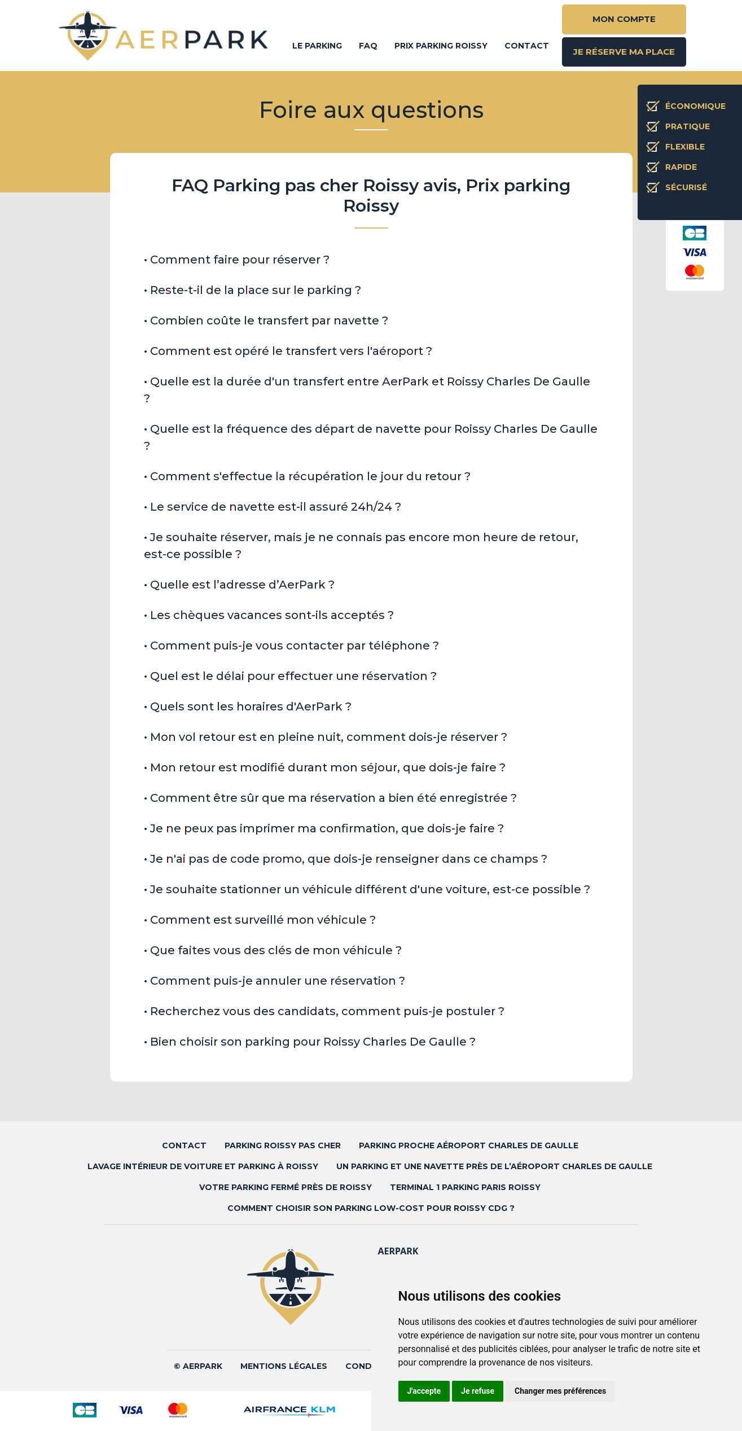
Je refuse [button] (477, 1390)
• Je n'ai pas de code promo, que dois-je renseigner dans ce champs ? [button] (345, 859)
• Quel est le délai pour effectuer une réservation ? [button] (290, 676)
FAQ (368, 46)
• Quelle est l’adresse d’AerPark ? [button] (239, 584)
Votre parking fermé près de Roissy (285, 1187)
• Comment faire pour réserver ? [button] (237, 259)
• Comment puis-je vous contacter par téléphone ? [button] (291, 645)
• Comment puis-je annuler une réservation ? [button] (274, 980)
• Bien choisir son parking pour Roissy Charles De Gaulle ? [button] (310, 1041)
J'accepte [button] (424, 1390)
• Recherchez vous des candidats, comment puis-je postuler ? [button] (324, 1011)
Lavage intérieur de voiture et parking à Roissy (202, 1166)
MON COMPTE (624, 19)
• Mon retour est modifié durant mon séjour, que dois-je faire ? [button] (325, 767)
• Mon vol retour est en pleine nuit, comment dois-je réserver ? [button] (325, 737)
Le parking (317, 46)
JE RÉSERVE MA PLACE (624, 51)
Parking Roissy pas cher (283, 1145)
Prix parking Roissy (441, 46)
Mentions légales (283, 1366)
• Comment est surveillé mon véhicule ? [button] (260, 920)
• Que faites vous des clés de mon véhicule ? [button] (273, 950)
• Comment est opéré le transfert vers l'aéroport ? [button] (288, 351)
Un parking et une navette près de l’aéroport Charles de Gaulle (495, 1166)
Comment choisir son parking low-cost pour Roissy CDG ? (371, 1208)
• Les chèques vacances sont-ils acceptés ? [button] (269, 615)
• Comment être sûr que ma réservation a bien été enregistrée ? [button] (330, 798)
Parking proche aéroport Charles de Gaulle (470, 1145)
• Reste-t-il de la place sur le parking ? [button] (252, 290)
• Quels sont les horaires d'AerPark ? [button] (248, 706)
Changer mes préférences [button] (560, 1390)
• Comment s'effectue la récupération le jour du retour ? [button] (307, 476)
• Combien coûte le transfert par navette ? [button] (266, 320)
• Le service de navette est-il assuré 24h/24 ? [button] (272, 506)
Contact (526, 46)
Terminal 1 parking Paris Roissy (466, 1187)
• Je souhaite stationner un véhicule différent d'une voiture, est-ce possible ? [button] (367, 889)
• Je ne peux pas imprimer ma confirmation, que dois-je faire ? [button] (324, 828)
